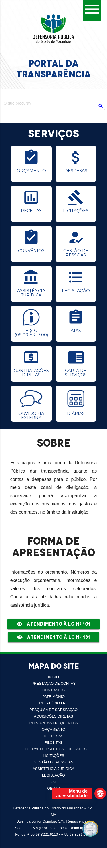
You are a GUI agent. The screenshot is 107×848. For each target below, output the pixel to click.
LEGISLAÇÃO (53, 775)
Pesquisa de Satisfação (53, 710)
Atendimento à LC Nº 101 (53, 624)
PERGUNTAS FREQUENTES (53, 723)
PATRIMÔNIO (53, 696)
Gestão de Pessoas (53, 762)
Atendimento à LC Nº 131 (53, 637)
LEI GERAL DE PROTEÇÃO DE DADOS (53, 749)
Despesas (53, 736)
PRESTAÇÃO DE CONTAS (53, 683)
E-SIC (53, 782)
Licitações (53, 755)
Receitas (53, 742)
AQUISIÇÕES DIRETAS (53, 716)
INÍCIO (53, 677)
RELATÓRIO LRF (53, 703)
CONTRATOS (53, 690)
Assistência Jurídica (53, 769)
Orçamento (53, 729)
